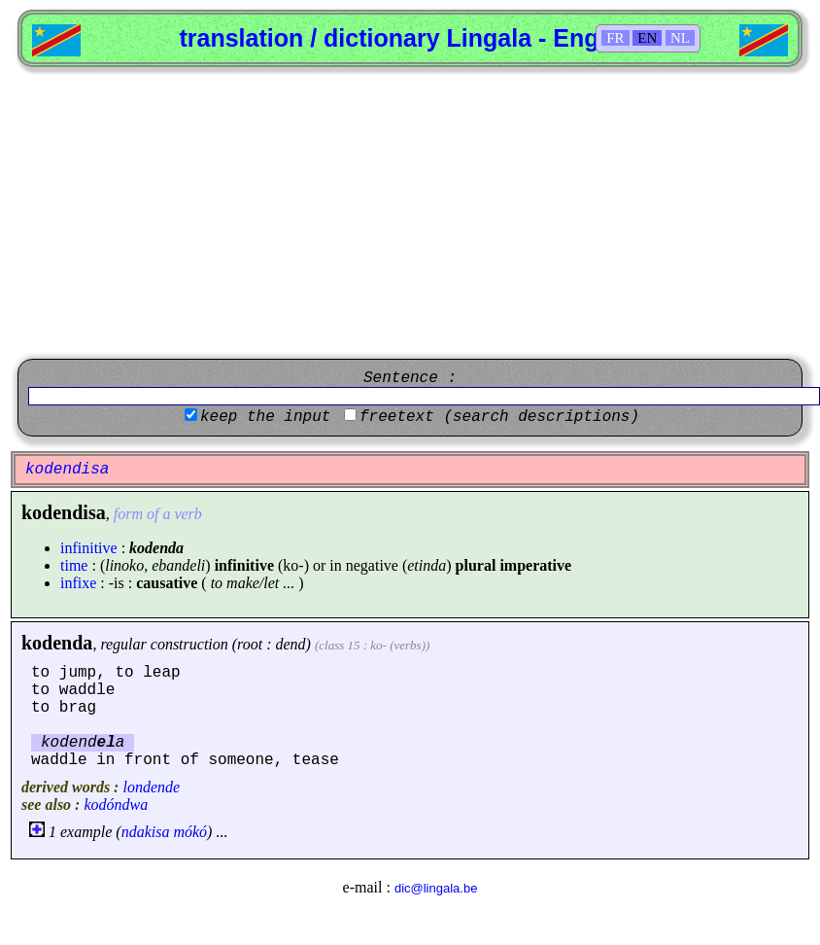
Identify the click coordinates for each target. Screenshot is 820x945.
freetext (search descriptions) (499, 417)
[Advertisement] (410, 213)
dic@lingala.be (435, 888)
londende (151, 787)
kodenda (56, 642)
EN (647, 38)
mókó (190, 831)
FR (615, 38)
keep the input (265, 417)
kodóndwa (116, 804)
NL (680, 38)
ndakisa (145, 831)
